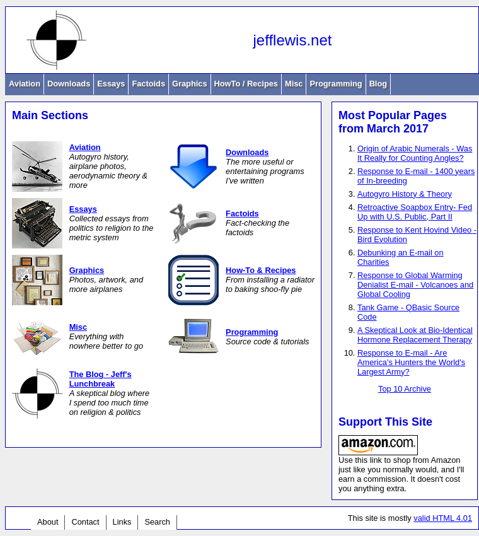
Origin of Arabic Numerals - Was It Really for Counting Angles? (414, 153)
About (47, 522)
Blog (378, 83)
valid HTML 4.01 (442, 518)
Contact (85, 522)
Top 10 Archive (404, 388)
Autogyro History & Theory (404, 194)
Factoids (148, 83)
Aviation (24, 83)
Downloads (68, 83)
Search (157, 522)
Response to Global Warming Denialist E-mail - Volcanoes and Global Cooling (415, 285)
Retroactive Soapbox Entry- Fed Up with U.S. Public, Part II (414, 211)
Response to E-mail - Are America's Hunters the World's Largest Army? (411, 362)
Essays (111, 83)
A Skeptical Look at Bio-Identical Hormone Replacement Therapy (415, 334)
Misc (294, 83)
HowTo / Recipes (246, 83)
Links (122, 522)
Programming (335, 83)
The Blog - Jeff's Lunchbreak (100, 379)
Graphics (189, 83)
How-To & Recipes (261, 270)
